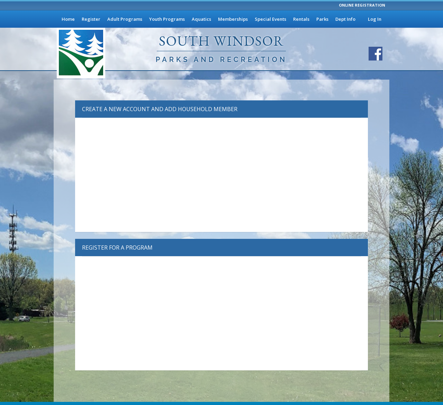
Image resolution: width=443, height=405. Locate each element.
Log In (374, 19)
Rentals (301, 19)
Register (91, 19)
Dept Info (345, 19)
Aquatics (201, 19)
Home (68, 19)
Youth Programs (167, 19)
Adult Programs (124, 19)
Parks (322, 19)
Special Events (270, 19)
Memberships (233, 19)
